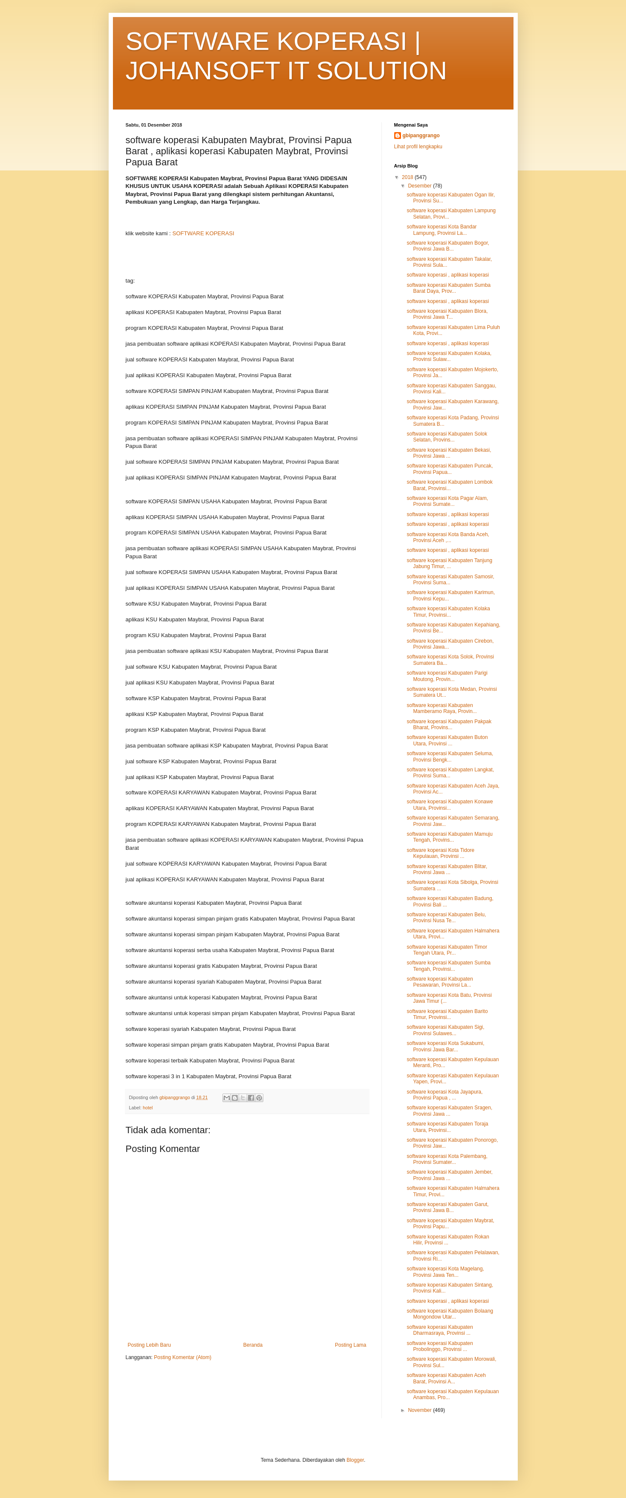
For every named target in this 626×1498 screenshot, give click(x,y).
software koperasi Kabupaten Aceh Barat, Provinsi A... (446, 1378)
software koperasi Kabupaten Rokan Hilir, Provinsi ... (448, 1240)
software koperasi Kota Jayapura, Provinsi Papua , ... (444, 1095)
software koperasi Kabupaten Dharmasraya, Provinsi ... (440, 1330)
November (420, 1410)
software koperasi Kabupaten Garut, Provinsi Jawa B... (447, 1207)
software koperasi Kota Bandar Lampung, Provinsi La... (441, 230)
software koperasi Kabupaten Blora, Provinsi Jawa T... (447, 314)
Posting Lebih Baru (149, 1345)
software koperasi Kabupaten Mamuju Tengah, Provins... (449, 837)
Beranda (253, 1345)
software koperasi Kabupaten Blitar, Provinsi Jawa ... (447, 869)
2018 (408, 177)
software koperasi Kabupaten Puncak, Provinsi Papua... (450, 469)
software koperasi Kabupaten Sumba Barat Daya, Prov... (448, 288)
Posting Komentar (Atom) (182, 1357)
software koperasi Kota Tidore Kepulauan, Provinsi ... (440, 853)
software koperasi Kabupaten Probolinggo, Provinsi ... (440, 1346)
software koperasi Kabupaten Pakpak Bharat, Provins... (449, 724)
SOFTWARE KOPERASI (203, 233)
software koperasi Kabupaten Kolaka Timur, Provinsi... (448, 612)
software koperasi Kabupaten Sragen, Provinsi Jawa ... (449, 1111)
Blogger (355, 1460)
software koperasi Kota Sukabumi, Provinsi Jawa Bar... (445, 1046)
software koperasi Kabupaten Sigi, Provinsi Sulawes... (445, 1030)
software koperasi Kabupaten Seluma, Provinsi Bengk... (450, 756)
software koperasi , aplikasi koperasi (448, 275)
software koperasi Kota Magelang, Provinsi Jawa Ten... (445, 1272)
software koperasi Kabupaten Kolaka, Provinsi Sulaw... (449, 356)
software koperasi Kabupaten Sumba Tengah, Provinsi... (448, 966)
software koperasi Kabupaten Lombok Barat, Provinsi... (449, 485)
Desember (420, 186)
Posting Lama (350, 1345)
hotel (148, 1107)
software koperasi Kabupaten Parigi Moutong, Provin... (447, 676)
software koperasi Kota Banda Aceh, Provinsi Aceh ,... (448, 537)
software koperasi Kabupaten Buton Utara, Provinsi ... (447, 740)
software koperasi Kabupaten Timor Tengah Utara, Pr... (447, 950)
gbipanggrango (421, 136)
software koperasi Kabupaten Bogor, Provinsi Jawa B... (448, 246)
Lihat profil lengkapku (418, 147)
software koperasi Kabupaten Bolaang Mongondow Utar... (450, 1314)
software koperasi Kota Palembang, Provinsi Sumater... (447, 1159)
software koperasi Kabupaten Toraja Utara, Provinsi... (447, 1127)
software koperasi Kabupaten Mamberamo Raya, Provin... (441, 708)
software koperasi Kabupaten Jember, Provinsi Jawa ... (449, 1175)
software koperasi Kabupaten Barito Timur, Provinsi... (447, 1014)
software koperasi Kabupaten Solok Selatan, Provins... (447, 437)
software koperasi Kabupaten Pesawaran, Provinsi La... (440, 982)
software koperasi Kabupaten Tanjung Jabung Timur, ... (449, 563)
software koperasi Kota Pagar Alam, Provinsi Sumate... (447, 501)
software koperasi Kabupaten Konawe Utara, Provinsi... (450, 805)
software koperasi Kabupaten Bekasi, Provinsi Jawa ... (449, 453)
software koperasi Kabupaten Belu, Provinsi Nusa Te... (446, 918)
